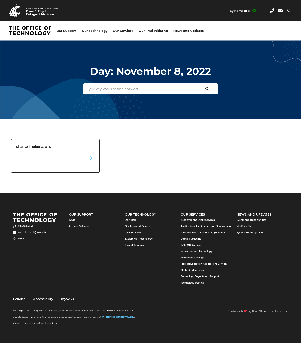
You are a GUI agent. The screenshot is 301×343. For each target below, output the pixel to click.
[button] (289, 10)
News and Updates (188, 31)
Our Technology (95, 31)
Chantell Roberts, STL (55, 156)
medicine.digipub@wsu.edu (118, 316)
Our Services (123, 31)
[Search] (207, 88)
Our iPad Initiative (153, 31)
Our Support (66, 31)
